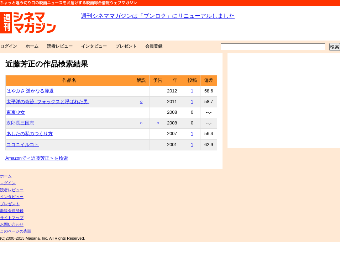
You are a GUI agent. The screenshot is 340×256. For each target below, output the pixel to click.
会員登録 (153, 46)
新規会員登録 (11, 210)
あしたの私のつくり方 (29, 133)
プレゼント (126, 46)
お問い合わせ (11, 224)
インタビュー (94, 46)
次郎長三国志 (20, 123)
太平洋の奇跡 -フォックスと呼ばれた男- (47, 101)
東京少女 (15, 112)
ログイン (8, 46)
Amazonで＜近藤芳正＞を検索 (36, 158)
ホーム (32, 46)
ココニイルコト (22, 144)
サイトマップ (11, 217)
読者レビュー (60, 46)
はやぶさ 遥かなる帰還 (30, 91)
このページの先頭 (15, 231)
